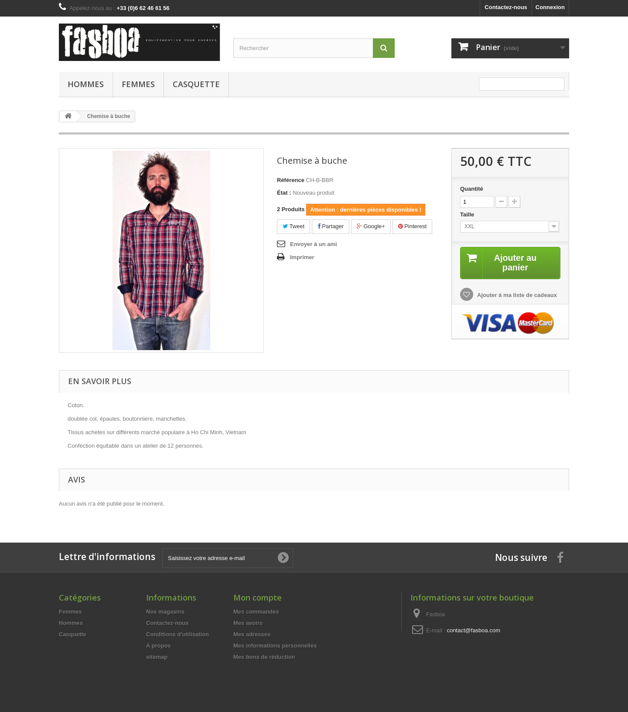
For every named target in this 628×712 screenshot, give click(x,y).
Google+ (371, 226)
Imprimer (302, 257)
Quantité (471, 189)
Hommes (86, 84)
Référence (290, 180)
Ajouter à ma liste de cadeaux (516, 295)
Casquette (196, 84)
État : (284, 192)
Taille (468, 214)
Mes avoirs (248, 623)
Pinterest (412, 226)
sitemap (156, 657)
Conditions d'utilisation (177, 634)
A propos (158, 645)
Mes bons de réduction (264, 657)
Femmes (138, 84)
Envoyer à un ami (313, 244)
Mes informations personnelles (275, 645)
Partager (330, 226)
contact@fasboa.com (473, 630)
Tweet (293, 226)
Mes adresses (251, 634)
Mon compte (257, 597)
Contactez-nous (506, 7)
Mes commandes (256, 611)
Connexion (550, 7)
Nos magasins (165, 611)
